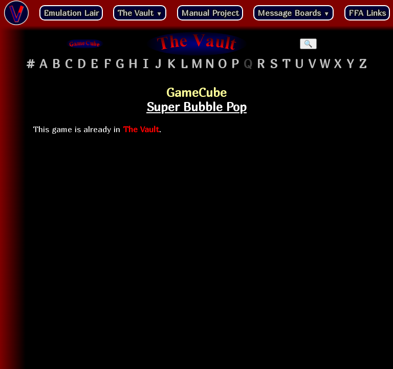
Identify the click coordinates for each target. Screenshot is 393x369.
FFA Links (367, 13)
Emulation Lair (71, 13)
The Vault (139, 13)
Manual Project (210, 13)
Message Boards (293, 13)
